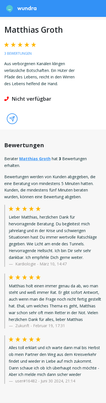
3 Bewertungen (18, 53)
